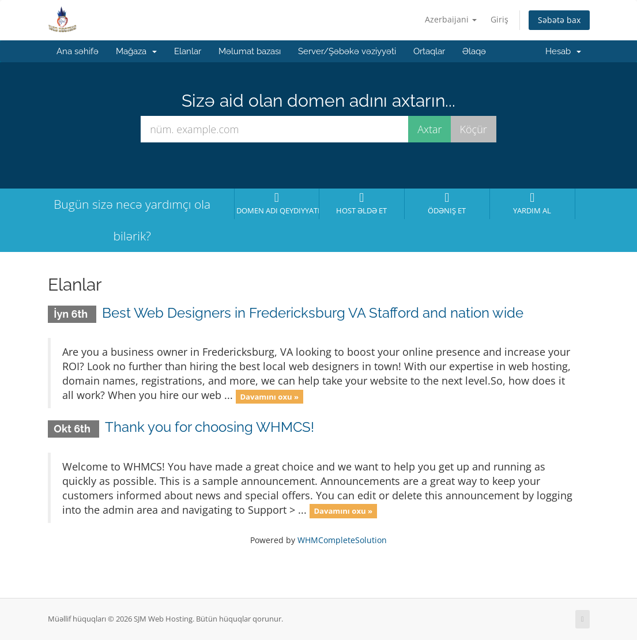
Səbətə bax (559, 19)
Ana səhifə (77, 51)
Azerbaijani (451, 19)
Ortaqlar (429, 51)
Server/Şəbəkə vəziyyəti (347, 51)
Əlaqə (474, 51)
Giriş (499, 19)
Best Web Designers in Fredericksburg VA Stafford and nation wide (312, 312)
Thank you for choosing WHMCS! (209, 427)
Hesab (563, 51)
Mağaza (136, 51)
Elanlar (187, 51)
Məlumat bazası (249, 51)
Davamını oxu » (269, 396)
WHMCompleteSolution (342, 539)
